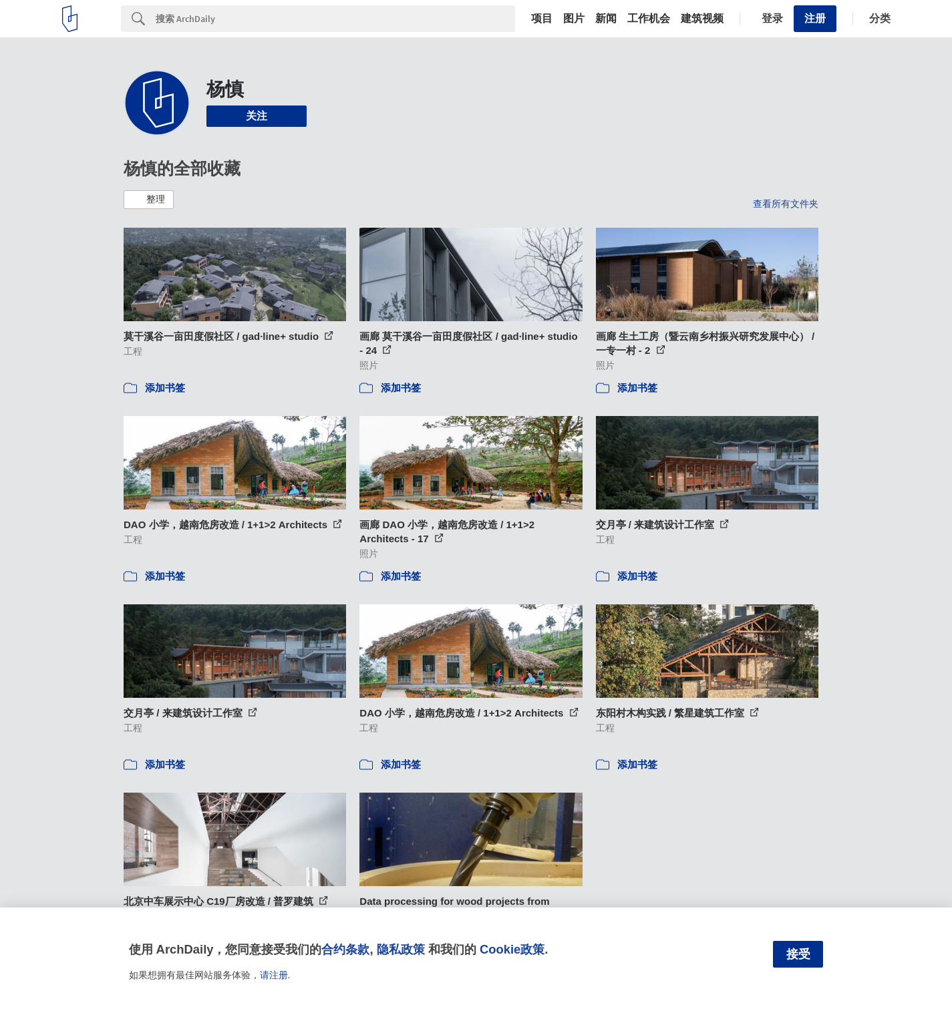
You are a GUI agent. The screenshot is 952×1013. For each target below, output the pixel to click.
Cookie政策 (512, 949)
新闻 (606, 18)
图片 (574, 18)
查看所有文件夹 (785, 203)
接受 (798, 954)
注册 (815, 18)
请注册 (274, 975)
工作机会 (648, 18)
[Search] (335, 18)
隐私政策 (401, 949)
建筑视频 (702, 18)
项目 (541, 18)
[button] (149, 199)
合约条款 (345, 949)
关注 (256, 116)
